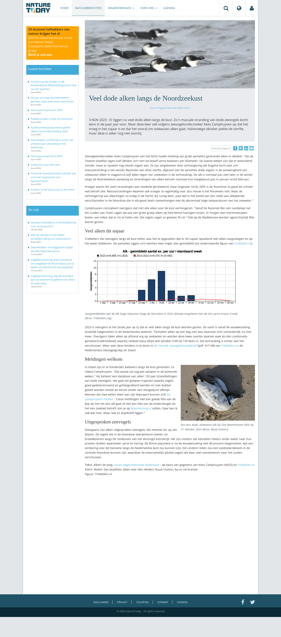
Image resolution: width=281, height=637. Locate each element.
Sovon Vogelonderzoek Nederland (170, 107)
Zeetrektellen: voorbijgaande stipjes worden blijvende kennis (52, 249)
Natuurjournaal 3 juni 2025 (46, 156)
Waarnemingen (121, 8)
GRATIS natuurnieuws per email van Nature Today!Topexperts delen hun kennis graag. (50, 46)
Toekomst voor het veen (45, 165)
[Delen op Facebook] (235, 148)
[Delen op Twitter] (241, 148)
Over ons (148, 8)
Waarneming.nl (141, 408)
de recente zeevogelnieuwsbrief (175, 345)
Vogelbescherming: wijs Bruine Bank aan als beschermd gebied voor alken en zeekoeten (53, 279)
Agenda (169, 8)
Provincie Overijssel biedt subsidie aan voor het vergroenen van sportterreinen (53, 177)
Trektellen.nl (242, 243)
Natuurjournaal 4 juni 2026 (46, 110)
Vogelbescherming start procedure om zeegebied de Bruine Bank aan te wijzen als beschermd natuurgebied (52, 263)
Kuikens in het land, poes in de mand (52, 189)
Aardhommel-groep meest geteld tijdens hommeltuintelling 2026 (50, 129)
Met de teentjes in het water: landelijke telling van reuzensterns (51, 236)
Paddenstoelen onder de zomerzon (52, 119)
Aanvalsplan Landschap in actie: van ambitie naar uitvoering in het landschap (52, 143)
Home (64, 8)
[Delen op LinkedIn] (246, 148)
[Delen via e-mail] (252, 148)
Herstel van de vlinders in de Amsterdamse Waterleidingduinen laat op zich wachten (53, 85)
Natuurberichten (88, 8)
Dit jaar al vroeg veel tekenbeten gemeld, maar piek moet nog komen (52, 99)
